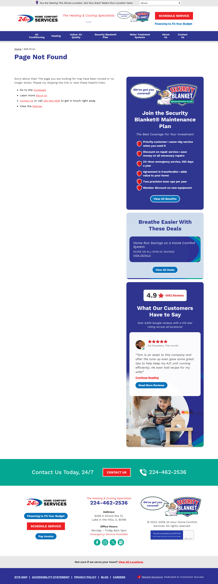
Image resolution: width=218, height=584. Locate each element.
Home (17, 49)
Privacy (186, 538)
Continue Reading (147, 377)
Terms (190, 538)
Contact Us (27, 100)
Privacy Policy (163, 536)
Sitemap (37, 105)
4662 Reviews (174, 295)
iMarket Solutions (152, 574)
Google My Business (121, 541)
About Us (42, 95)
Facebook (97, 541)
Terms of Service (174, 536)
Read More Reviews (151, 385)
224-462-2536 (88, 20)
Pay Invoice (45, 536)
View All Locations (130, 560)
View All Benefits (165, 199)
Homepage (40, 89)
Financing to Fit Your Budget (173, 23)
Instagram (105, 541)
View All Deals (165, 269)
